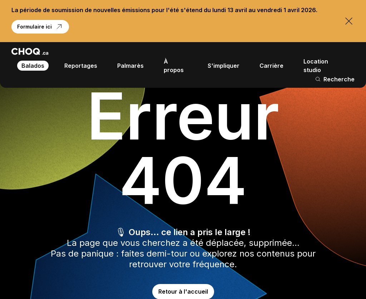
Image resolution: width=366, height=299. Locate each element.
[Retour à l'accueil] (29, 51)
